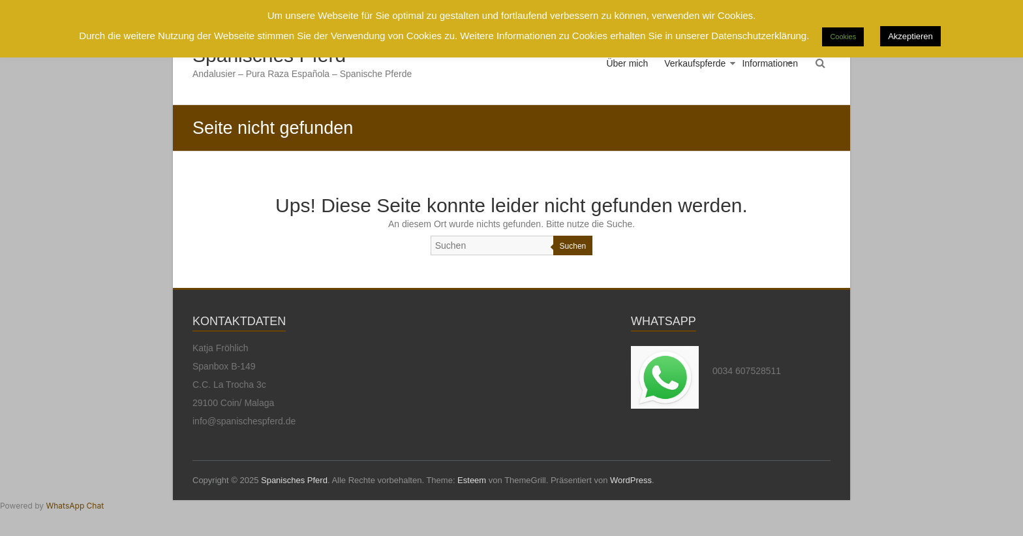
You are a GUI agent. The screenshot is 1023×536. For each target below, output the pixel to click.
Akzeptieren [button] (910, 36)
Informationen (770, 63)
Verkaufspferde (694, 63)
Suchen (573, 246)
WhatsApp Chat (75, 506)
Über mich (627, 63)
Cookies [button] (843, 36)
